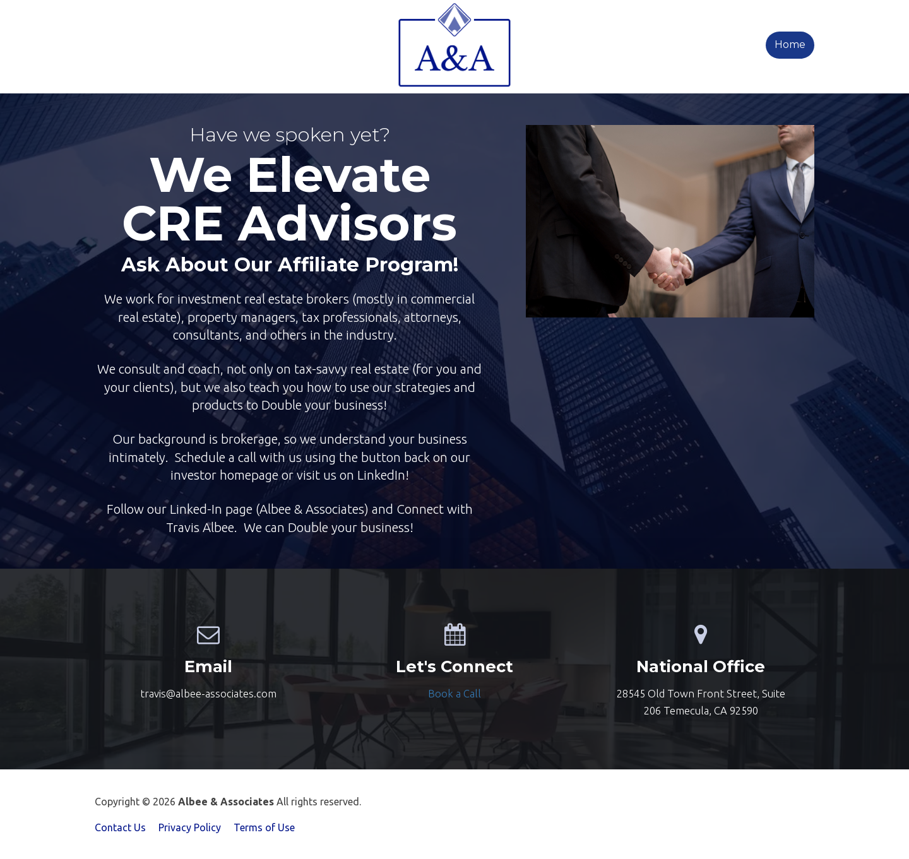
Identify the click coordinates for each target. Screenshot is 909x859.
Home (790, 44)
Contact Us (120, 827)
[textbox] (454, 693)
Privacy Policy (189, 827)
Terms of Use (264, 827)
